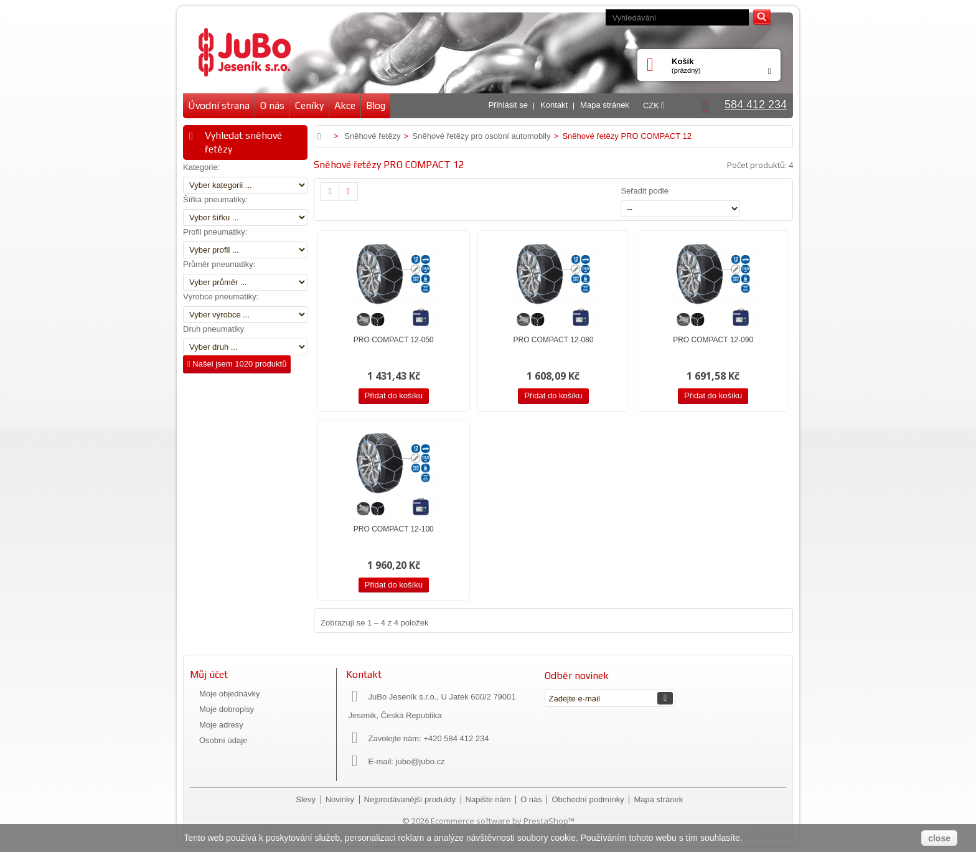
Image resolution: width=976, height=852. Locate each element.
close (939, 838)
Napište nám (490, 799)
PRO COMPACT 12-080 (554, 339)
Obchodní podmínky (588, 799)
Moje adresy (221, 724)
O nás (272, 105)
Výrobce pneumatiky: (220, 296)
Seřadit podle (645, 190)
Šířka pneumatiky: (215, 199)
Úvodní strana (219, 105)
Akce (344, 105)
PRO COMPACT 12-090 (713, 339)
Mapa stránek (604, 105)
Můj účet (209, 674)
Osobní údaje (223, 740)
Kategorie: (201, 167)
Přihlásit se (508, 105)
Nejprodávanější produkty (411, 799)
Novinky (341, 799)
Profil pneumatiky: (215, 231)
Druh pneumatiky (213, 329)
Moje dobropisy (226, 709)
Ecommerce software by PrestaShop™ (503, 820)
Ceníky (309, 105)
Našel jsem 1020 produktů (236, 363)
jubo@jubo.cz (420, 761)
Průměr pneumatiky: (219, 264)
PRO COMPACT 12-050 (394, 339)
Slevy (306, 799)
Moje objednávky (229, 693)
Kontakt (554, 105)
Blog (375, 105)
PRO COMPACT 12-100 (394, 529)
